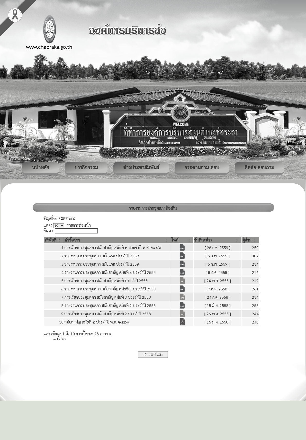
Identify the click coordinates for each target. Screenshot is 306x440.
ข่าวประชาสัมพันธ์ (141, 167)
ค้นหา (48, 230)
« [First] (54, 338)
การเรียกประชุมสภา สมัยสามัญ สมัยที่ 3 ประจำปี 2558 (107, 297)
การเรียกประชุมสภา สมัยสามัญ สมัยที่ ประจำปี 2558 (106, 280)
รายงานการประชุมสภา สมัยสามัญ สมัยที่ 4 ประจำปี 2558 (110, 272)
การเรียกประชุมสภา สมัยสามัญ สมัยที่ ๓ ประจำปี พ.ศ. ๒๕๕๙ (113, 247)
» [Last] (65, 338)
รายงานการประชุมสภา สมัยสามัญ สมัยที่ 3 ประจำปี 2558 (110, 288)
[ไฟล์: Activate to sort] (182, 240)
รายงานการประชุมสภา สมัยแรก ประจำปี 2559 (101, 255)
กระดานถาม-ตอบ (201, 167)
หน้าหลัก (40, 167)
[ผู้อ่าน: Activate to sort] (250, 240)
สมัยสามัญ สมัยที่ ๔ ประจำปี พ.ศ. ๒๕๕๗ (96, 321)
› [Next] (63, 338)
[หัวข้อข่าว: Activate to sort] (117, 240)
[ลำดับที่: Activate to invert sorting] (54, 240)
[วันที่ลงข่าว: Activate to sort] (217, 240)
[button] (50, 239)
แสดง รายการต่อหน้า (67, 225)
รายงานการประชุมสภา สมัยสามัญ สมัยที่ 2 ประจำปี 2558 (110, 305)
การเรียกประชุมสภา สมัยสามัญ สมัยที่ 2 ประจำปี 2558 (107, 313)
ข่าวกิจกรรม (86, 167)
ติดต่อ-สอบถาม (259, 167)
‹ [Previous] (55, 338)
